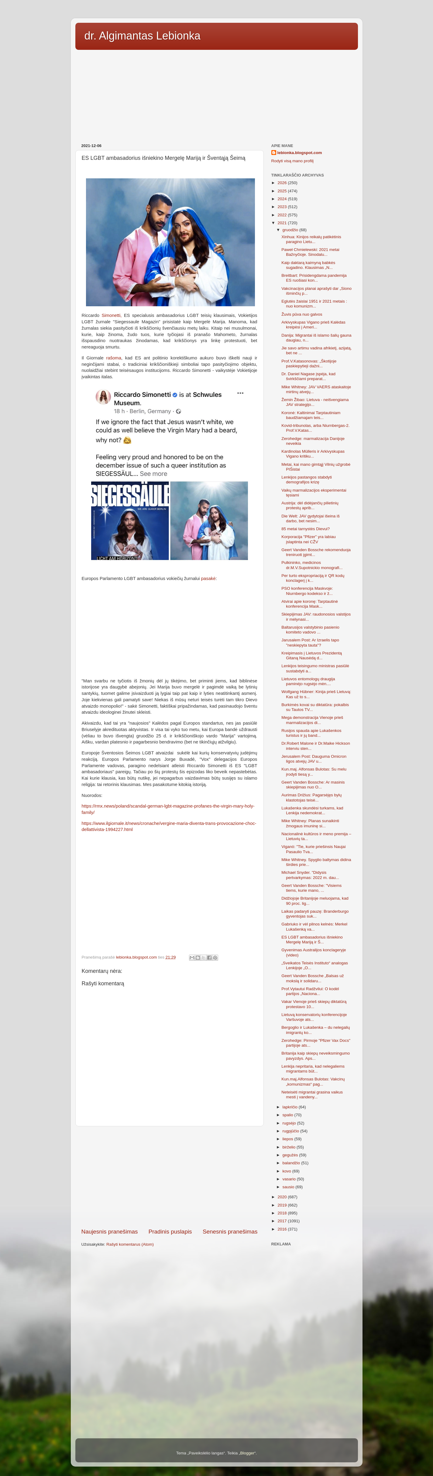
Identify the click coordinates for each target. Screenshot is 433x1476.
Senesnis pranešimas (230, 1231)
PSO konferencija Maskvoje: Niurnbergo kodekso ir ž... (307, 591)
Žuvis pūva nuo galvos (301, 314)
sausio (289, 1187)
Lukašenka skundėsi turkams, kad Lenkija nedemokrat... (312, 810)
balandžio (292, 1163)
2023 (282, 206)
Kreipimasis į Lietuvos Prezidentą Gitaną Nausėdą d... (311, 655)
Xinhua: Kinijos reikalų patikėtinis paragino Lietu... (311, 239)
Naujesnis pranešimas (109, 1231)
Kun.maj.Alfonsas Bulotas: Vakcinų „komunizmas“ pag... (313, 1081)
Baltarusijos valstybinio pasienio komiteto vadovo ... (310, 629)
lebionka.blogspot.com (299, 152)
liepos (288, 1139)
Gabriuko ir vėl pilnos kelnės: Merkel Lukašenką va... (314, 926)
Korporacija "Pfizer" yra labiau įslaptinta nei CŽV (308, 539)
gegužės (291, 1155)
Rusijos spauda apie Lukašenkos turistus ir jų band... (311, 733)
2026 (282, 182)
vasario (290, 1179)
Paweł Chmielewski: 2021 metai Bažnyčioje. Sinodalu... (310, 252)
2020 (282, 1197)
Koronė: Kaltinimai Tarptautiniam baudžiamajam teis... (310, 415)
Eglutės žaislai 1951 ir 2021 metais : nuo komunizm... (314, 303)
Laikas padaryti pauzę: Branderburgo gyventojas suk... (315, 913)
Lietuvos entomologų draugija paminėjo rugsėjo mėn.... (308, 681)
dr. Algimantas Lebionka (142, 35)
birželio (290, 1147)
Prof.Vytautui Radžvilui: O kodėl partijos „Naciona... (310, 991)
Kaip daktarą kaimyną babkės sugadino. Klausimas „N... (308, 265)
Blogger (247, 1453)
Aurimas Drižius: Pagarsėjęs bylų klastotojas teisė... (311, 797)
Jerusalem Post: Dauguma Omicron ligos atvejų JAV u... (313, 759)
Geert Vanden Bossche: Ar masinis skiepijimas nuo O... (313, 784)
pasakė (208, 578)
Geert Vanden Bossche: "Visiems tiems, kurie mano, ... (311, 888)
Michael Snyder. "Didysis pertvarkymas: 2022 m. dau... (310, 875)
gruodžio (291, 230)
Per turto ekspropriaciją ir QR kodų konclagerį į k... (312, 578)
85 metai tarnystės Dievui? (305, 529)
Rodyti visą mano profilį (292, 161)
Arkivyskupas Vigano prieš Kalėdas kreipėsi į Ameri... (313, 324)
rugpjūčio (292, 1131)
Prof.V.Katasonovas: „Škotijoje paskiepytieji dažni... (308, 363)
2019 (282, 1205)
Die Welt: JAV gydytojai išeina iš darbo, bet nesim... (310, 518)
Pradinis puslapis (170, 1231)
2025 (282, 191)
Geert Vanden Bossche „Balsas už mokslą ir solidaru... (312, 978)
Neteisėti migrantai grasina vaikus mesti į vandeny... (312, 1094)
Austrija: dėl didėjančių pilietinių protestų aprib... (309, 505)
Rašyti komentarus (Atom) (130, 1244)
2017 (282, 1221)
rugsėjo (290, 1123)
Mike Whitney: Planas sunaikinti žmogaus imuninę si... (310, 823)
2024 (282, 199)
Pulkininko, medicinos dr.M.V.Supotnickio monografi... (311, 565)
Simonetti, (111, 315)
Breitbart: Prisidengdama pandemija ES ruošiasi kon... (314, 278)
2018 (282, 1213)
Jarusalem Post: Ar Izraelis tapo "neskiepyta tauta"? (310, 642)
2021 (282, 223)
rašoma (113, 357)
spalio (288, 1115)
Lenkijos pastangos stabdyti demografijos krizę (306, 479)
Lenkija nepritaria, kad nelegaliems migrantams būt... (313, 1068)
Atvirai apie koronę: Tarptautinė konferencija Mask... (309, 604)
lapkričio (291, 1107)
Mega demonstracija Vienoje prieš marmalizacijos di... (312, 720)
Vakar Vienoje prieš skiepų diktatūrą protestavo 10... (313, 1004)
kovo (287, 1171)
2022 (282, 215)
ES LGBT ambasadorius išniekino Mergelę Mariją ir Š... (312, 939)
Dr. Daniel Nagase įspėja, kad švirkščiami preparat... (308, 376)
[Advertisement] (216, 94)
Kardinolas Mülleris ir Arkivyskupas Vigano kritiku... (313, 453)
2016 (282, 1229)
